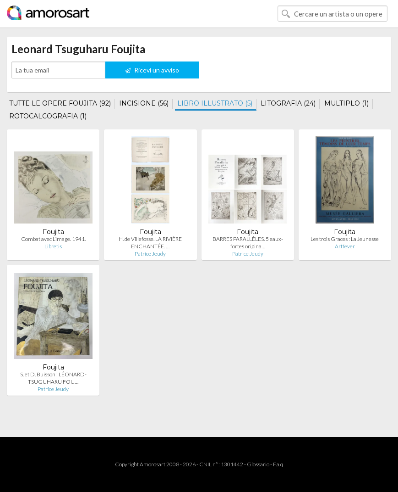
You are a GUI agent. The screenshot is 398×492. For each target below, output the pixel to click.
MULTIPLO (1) (346, 103)
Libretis (53, 246)
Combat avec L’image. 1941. (53, 238)
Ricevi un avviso (152, 70)
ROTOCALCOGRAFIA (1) (48, 116)
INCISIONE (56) (144, 103)
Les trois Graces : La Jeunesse (345, 238)
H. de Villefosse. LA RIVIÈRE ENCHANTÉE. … (150, 242)
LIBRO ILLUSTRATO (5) (214, 103)
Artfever (345, 246)
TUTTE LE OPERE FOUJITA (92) (60, 103)
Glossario (258, 464)
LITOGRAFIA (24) (288, 103)
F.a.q (278, 464)
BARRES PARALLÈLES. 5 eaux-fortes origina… (248, 242)
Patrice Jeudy (150, 253)
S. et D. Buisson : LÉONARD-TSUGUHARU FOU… (53, 378)
